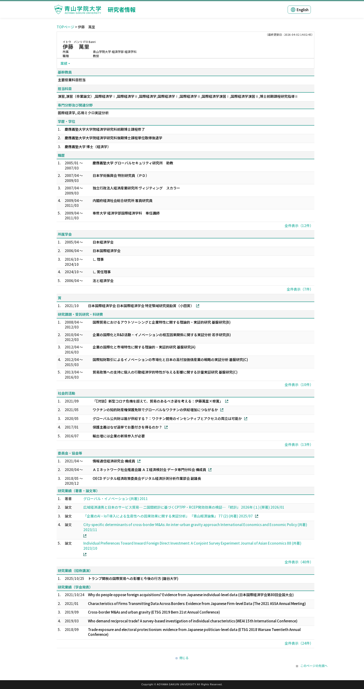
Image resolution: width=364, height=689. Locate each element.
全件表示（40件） (299, 561)
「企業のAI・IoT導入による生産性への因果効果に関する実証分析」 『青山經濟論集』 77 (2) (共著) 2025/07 (168, 516)
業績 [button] (63, 63)
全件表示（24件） (299, 643)
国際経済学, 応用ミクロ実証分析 (83, 112)
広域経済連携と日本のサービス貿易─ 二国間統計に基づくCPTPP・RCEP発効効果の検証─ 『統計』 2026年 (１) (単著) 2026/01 (183, 507)
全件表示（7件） (300, 289)
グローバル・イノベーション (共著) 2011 (115, 498)
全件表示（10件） (299, 384)
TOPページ (65, 26)
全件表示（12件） (299, 225)
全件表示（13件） (299, 444)
